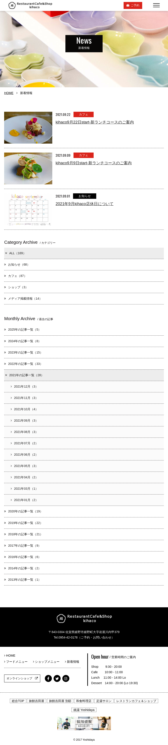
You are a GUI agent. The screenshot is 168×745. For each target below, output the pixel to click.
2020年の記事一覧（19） (23, 511)
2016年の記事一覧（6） (22, 557)
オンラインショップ (22, 678)
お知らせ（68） (17, 264)
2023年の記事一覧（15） (23, 352)
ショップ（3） (16, 287)
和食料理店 (83, 701)
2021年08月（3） (24, 432)
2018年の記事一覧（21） (23, 534)
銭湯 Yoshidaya (84, 710)
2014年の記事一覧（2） (22, 568)
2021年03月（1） (24, 488)
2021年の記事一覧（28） (24, 375)
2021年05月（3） (24, 466)
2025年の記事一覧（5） (22, 329)
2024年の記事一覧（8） (22, 341)
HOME (8, 93)
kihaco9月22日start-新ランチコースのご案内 (95, 122)
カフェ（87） (15, 276)
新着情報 (72, 661)
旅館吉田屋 (36, 701)
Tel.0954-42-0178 (65, 637)
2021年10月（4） (24, 409)
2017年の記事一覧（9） (22, 545)
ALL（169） (15, 253)
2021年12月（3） (24, 386)
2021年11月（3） (24, 398)
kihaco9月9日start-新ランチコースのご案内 (94, 163)
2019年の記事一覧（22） (23, 523)
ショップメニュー (48, 661)
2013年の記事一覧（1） (22, 579)
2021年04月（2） (24, 477)
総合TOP (18, 701)
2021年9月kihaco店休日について (85, 204)
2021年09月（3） (24, 420)
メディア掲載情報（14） (23, 298)
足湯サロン (104, 701)
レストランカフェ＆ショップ (136, 701)
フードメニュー (17, 661)
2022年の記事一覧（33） (23, 364)
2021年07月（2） (24, 443)
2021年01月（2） (24, 500)
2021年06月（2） (24, 454)
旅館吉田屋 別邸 (60, 701)
